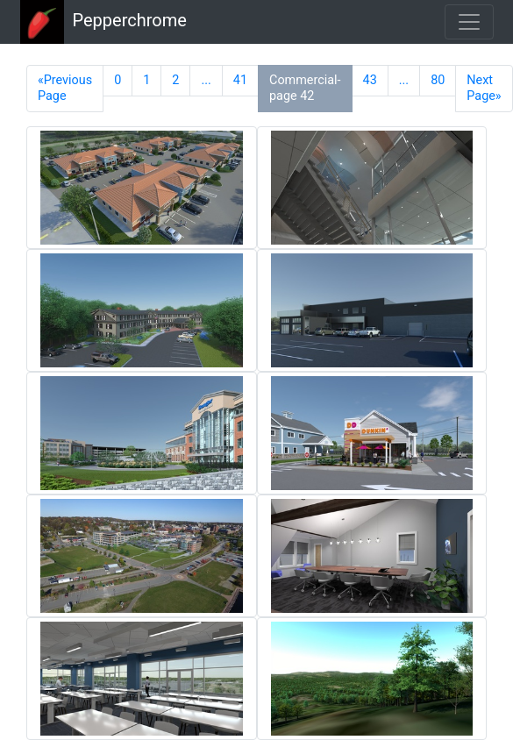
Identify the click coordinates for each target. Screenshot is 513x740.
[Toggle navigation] (469, 21)
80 (438, 80)
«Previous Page (65, 88)
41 (240, 80)
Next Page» (484, 88)
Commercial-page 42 (305, 88)
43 (370, 80)
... (205, 80)
